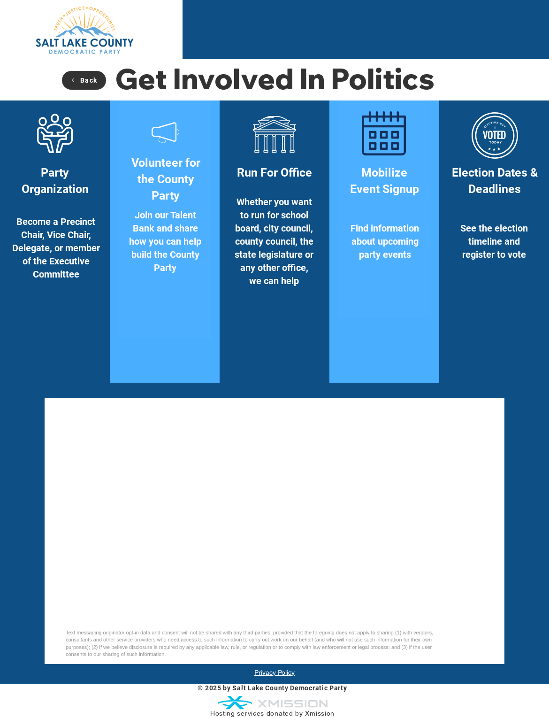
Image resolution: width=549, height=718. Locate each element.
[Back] (84, 80)
